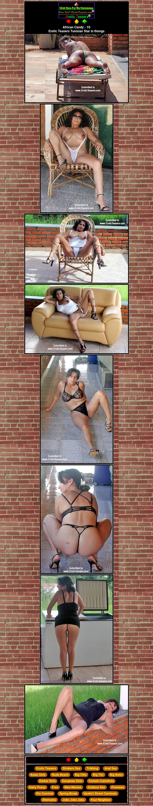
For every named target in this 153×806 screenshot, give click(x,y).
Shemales (49, 800)
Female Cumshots (101, 781)
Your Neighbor (101, 800)
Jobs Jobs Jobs (73, 800)
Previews (117, 787)
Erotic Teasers (46, 768)
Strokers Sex (71, 768)
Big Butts (116, 775)
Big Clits (80, 775)
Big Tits (98, 775)
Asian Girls (38, 775)
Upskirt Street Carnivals (100, 793)
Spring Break (68, 793)
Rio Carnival (44, 793)
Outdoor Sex (96, 787)
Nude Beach (60, 775)
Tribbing (92, 768)
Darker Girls (47, 781)
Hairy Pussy (37, 787)
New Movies (72, 787)
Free (55, 787)
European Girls (72, 781)
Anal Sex (111, 768)
